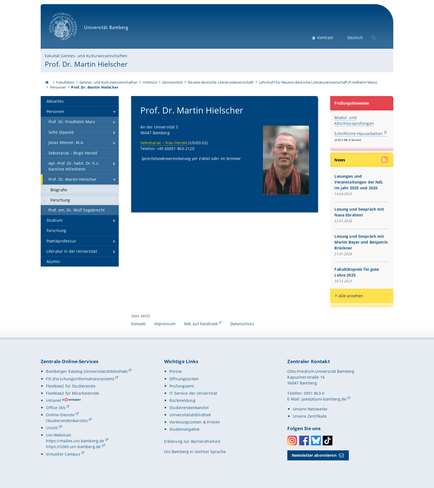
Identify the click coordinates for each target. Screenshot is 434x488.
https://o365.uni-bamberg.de (73, 446)
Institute (150, 82)
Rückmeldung (182, 400)
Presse (175, 371)
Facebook (304, 440)
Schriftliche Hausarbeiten (359, 133)
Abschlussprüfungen (354, 123)
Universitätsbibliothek (190, 414)
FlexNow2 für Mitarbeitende (72, 393)
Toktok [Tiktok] (327, 440)
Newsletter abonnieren (314, 455)
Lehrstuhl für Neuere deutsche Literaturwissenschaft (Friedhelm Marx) (318, 82)
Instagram (292, 440)
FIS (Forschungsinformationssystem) (80, 378)
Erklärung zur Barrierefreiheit (192, 441)
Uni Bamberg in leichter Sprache (195, 451)
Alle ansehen (351, 295)
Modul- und (346, 117)
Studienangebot (184, 429)
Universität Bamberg (90, 29)
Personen (58, 87)
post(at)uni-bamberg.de (324, 399)
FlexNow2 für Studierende (70, 386)
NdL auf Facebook (201, 323)
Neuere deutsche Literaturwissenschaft (221, 82)
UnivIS (52, 427)
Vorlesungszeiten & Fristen (194, 422)
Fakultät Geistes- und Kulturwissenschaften (86, 55)
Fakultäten (65, 82)
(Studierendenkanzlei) (66, 420)
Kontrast (324, 37)
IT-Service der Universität (193, 393)
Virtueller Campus (63, 454)
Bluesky (316, 440)
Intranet (53, 400)
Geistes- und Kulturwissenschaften (108, 82)
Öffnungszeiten (184, 378)
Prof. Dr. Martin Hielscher (86, 64)
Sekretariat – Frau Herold (164, 142)
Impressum (164, 323)
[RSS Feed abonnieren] (385, 160)
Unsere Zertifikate (310, 416)
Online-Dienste (60, 414)
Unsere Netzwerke (310, 409)
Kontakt (138, 323)
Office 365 (55, 407)
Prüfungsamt (181, 386)
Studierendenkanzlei (189, 407)
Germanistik (172, 82)
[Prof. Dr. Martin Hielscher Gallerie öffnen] (286, 160)
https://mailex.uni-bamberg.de (75, 440)
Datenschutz (242, 323)
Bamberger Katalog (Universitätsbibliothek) (86, 371)
